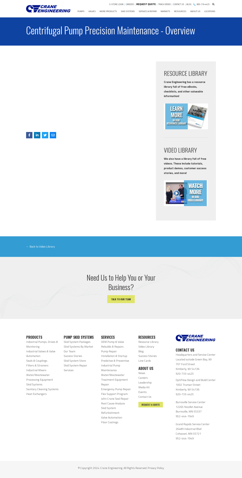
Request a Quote (151, 404)
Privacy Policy (156, 468)
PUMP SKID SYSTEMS (79, 337)
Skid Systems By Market (78, 346)
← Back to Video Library (40, 246)
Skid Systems (34, 384)
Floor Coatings (109, 422)
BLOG (188, 4)
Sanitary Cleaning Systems (42, 389)
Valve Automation (111, 417)
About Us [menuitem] (195, 11)
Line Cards (144, 360)
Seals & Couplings (36, 360)
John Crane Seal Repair (115, 398)
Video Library (146, 346)
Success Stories (73, 356)
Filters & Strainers (37, 365)
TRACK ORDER (164, 4)
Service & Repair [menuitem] (148, 11)
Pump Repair (109, 351)
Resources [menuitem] (180, 11)
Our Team (69, 351)
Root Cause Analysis (113, 403)
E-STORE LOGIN (116, 4)
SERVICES (108, 337)
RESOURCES (146, 337)
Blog (141, 351)
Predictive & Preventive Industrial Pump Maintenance (115, 365)
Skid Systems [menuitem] (128, 11)
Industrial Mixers (36, 370)
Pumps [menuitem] (81, 11)
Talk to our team (121, 299)
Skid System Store (75, 360)
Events (142, 392)
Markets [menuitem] (165, 11)
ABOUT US (145, 368)
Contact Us (144, 397)
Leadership (145, 382)
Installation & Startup (114, 356)
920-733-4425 (185, 373)
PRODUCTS (34, 337)
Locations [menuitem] (209, 11)
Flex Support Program (114, 394)
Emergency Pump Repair (116, 389)
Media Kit (144, 387)
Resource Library (148, 342)
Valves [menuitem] (92, 11)
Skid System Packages (77, 342)
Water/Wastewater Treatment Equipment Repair (114, 380)
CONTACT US (179, 4)
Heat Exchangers (36, 394)
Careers (143, 378)
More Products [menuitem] (108, 11)
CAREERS (130, 4)
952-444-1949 (185, 416)
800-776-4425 (203, 4)
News (141, 373)
